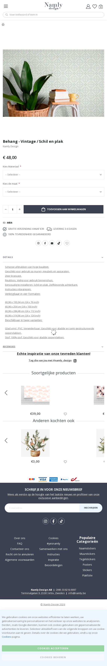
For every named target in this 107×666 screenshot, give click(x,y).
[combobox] (53, 15)
